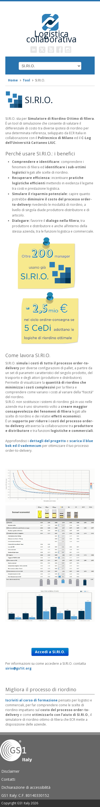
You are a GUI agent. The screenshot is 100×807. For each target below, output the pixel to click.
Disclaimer (10, 771)
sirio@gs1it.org (18, 668)
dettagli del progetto (48, 441)
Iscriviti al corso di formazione (31, 700)
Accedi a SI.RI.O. (50, 651)
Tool (26, 80)
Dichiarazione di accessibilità (25, 787)
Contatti (8, 779)
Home (13, 80)
